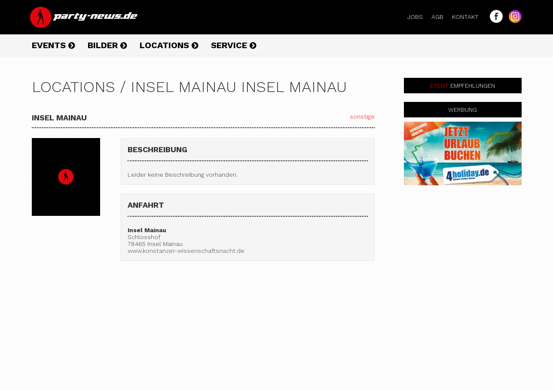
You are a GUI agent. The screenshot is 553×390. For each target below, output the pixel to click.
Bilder (107, 45)
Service (233, 45)
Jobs (418, 16)
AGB (440, 16)
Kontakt (469, 16)
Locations (169, 45)
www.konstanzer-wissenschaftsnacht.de (186, 250)
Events (53, 45)
